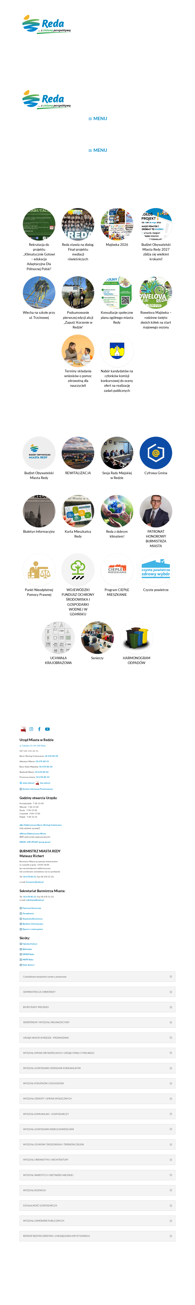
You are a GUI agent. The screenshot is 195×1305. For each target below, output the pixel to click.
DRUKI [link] (23, 842)
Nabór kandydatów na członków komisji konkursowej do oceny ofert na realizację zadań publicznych (117, 381)
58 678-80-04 (41, 772)
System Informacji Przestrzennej (38, 789)
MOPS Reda (28, 959)
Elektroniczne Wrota (33, 833)
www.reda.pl (28, 783)
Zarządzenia (28, 913)
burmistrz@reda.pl (34, 882)
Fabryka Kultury (30, 944)
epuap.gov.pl (44, 842)
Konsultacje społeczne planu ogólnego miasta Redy (117, 317)
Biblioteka (27, 949)
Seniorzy (97, 658)
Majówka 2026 (117, 245)
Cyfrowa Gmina (155, 473)
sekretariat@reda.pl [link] (35, 900)
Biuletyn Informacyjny (39, 531)
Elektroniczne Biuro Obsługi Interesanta (40, 825)
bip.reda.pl (45, 783)
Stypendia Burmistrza (32, 918)
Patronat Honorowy (32, 908)
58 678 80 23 (29, 876)
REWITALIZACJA (78, 473)
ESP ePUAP (32, 842)
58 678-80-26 (46, 766)
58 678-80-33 (43, 777)
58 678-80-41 (42, 761)
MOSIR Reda (28, 954)
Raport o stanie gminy (33, 929)
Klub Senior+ (29, 965)
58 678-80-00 (51, 756)
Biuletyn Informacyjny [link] (33, 924)
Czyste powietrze (156, 590)
